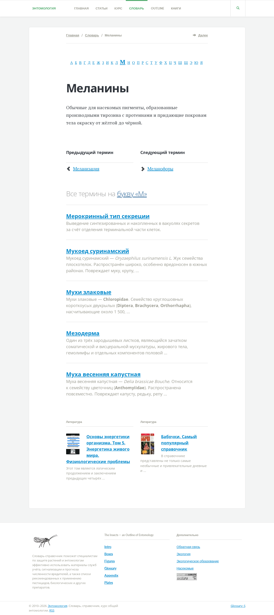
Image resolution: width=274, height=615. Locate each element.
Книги (176, 8)
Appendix (111, 575)
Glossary (110, 568)
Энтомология (44, 8)
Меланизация (86, 168)
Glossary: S (238, 606)
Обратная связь (188, 547)
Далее (203, 35)
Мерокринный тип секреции (108, 216)
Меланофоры (160, 168)
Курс (118, 8)
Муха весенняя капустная (103, 374)
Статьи (102, 8)
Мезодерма (83, 333)
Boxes (108, 554)
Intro (107, 547)
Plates (108, 583)
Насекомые (185, 568)
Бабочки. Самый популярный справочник (179, 443)
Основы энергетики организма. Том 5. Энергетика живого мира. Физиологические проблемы (98, 449)
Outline (157, 8)
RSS (51, 610)
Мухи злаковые (88, 292)
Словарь (136, 8)
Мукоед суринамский (97, 251)
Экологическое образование (198, 561)
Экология (183, 554)
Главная (81, 8)
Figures (109, 561)
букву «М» (132, 193)
